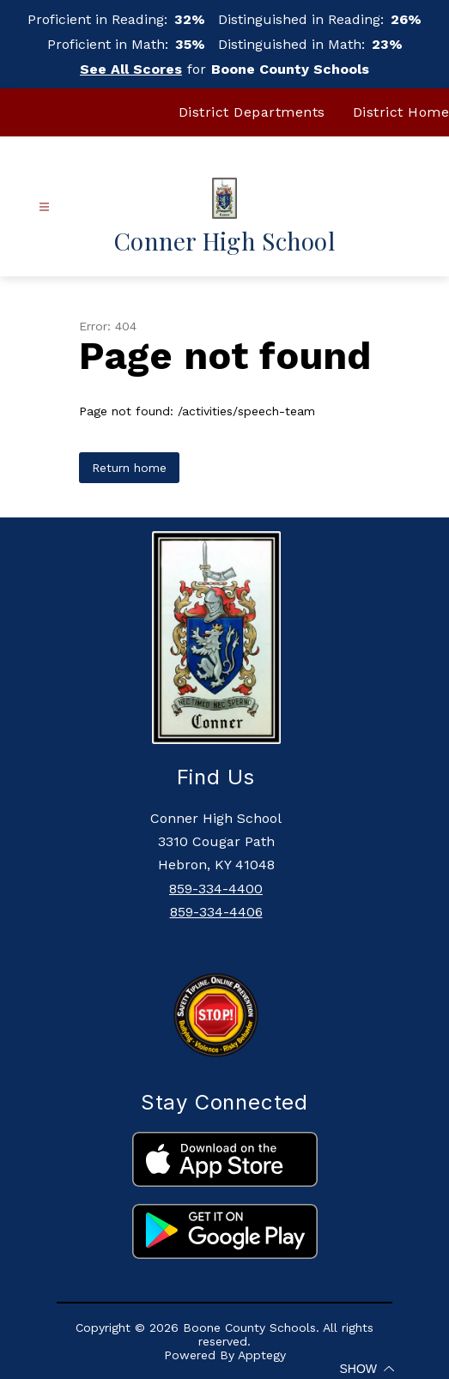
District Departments (252, 112)
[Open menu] (44, 207)
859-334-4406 (216, 912)
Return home (129, 468)
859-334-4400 (216, 888)
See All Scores (131, 69)
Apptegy (262, 1355)
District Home (401, 112)
